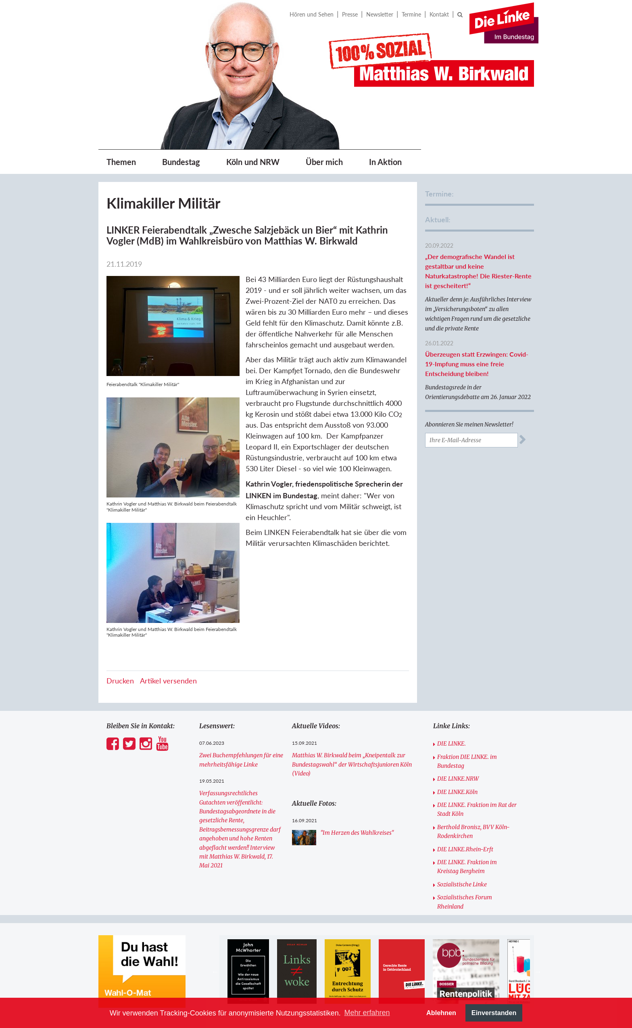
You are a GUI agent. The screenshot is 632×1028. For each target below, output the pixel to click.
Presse (350, 14)
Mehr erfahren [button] (367, 1013)
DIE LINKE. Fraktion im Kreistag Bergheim (467, 867)
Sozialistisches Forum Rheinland (464, 902)
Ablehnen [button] (441, 1012)
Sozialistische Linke (462, 884)
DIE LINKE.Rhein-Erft (465, 849)
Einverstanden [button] (494, 1012)
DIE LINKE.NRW (458, 778)
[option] (248, 971)
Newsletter (379, 14)
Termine (411, 14)
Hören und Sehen (312, 14)
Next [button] (538, 971)
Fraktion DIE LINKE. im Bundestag (467, 761)
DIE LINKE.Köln (457, 792)
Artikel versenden (168, 680)
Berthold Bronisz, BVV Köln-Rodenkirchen (473, 831)
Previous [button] (215, 971)
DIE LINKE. (451, 743)
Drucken (120, 680)
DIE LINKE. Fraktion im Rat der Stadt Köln (477, 809)
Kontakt (439, 14)
